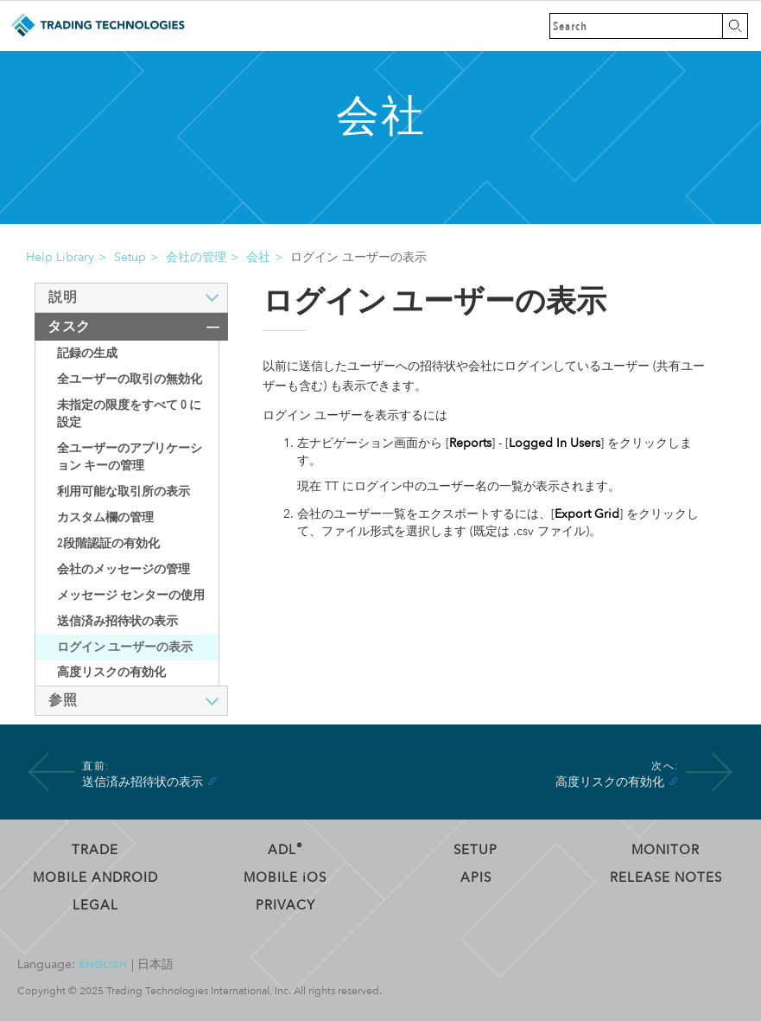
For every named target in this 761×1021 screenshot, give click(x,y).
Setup (130, 257)
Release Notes (666, 877)
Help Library (60, 257)
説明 (62, 297)
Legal (95, 905)
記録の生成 (87, 353)
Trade (95, 849)
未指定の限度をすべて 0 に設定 (129, 414)
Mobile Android (95, 877)
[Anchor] (212, 781)
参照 (62, 700)
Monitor (665, 849)
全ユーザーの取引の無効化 (129, 379)
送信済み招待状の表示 (117, 621)
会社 (258, 257)
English (103, 965)
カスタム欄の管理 (105, 517)
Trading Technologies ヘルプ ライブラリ (97, 26)
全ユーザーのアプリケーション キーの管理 (129, 457)
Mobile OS (285, 877)
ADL (285, 849)
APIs (475, 877)
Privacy (285, 905)
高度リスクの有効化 (111, 672)
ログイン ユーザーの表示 (125, 647)
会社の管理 (196, 257)
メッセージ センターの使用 (131, 595)
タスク (69, 326)
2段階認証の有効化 (108, 543)
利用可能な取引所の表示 (123, 491)
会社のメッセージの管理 (123, 569)
